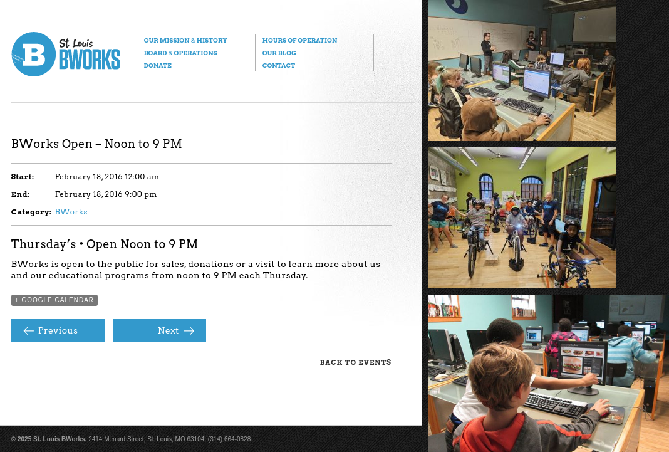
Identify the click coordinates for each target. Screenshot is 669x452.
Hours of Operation (299, 40)
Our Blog (279, 52)
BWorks (71, 211)
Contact (278, 65)
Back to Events (356, 362)
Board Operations (180, 52)
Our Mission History (185, 40)
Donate (158, 65)
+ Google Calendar (54, 300)
